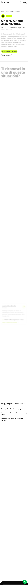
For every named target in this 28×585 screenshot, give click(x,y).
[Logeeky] (5, 2)
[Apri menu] (23, 2)
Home (2, 11)
